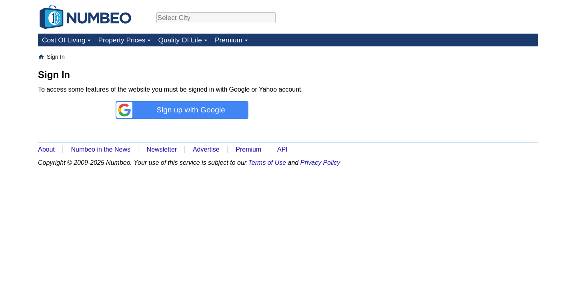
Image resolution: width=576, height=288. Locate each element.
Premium (228, 40)
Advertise (206, 149)
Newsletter (162, 149)
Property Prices (121, 40)
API (282, 149)
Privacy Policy (320, 162)
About (46, 149)
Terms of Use (267, 162)
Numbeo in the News (100, 149)
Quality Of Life (180, 40)
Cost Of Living (63, 40)
